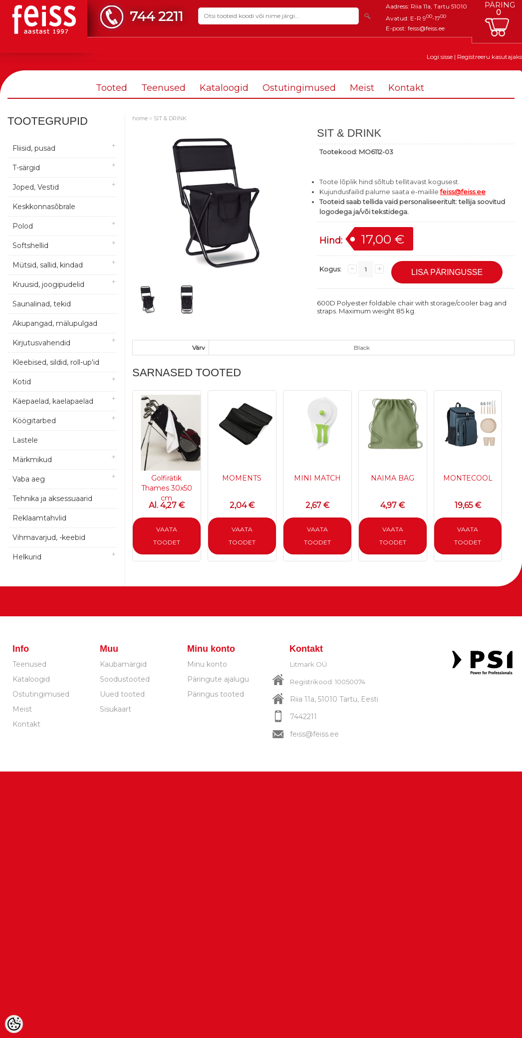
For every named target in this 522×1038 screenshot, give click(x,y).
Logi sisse (440, 56)
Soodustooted (125, 679)
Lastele (25, 440)
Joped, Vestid (35, 187)
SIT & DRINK (170, 118)
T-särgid (26, 167)
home (140, 118)
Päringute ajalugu (218, 679)
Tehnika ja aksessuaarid (52, 498)
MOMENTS (241, 478)
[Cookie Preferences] (14, 1024)
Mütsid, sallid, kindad (47, 264)
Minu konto (207, 664)
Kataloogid (224, 87)
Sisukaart (115, 709)
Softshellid (30, 245)
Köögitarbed (34, 420)
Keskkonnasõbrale (43, 206)
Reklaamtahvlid (39, 518)
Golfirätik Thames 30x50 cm (166, 488)
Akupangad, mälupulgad (54, 323)
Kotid (21, 381)
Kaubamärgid (123, 664)
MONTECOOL (468, 478)
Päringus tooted (215, 694)
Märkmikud (32, 459)
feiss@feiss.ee (426, 28)
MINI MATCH (317, 478)
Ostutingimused (299, 87)
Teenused (163, 87)
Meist (362, 87)
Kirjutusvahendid (41, 342)
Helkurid (26, 556)
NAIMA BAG (392, 478)
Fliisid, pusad (33, 148)
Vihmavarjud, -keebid (48, 537)
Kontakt (406, 87)
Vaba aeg (28, 479)
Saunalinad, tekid (41, 303)
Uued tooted (122, 694)
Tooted (111, 87)
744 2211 (156, 16)
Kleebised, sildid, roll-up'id (55, 362)
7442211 (303, 716)
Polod (22, 226)
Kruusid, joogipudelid (48, 284)
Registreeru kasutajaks (489, 56)
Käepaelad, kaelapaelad (52, 401)
